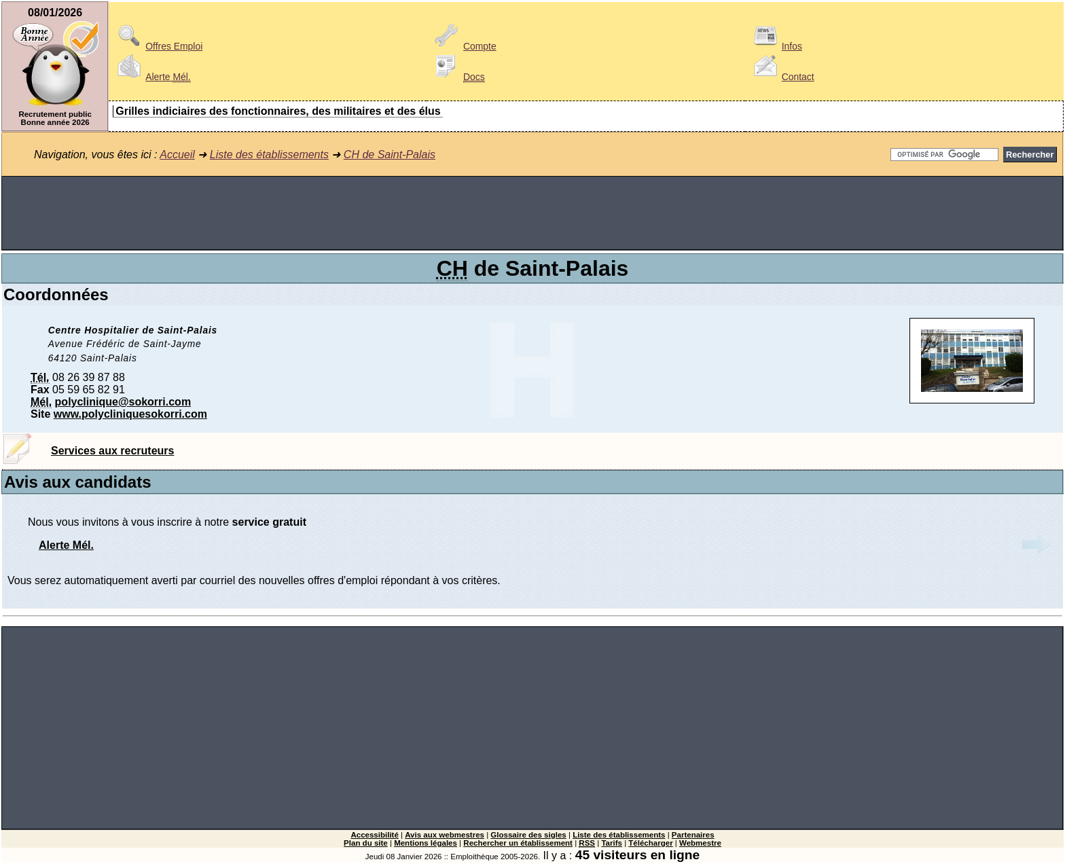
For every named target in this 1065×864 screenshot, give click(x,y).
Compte (464, 46)
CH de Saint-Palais (389, 154)
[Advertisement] (532, 213)
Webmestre (700, 843)
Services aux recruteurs (112, 450)
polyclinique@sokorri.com (123, 402)
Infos (775, 46)
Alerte (151, 76)
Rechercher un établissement (518, 843)
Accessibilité (374, 835)
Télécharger (650, 843)
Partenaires (693, 835)
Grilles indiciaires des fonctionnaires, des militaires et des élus (277, 111)
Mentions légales (425, 843)
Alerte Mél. (66, 545)
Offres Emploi (157, 46)
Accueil (177, 154)
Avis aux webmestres (444, 835)
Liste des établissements (269, 154)
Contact (781, 76)
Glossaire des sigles (528, 835)
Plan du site (366, 843)
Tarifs (611, 843)
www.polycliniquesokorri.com (130, 414)
